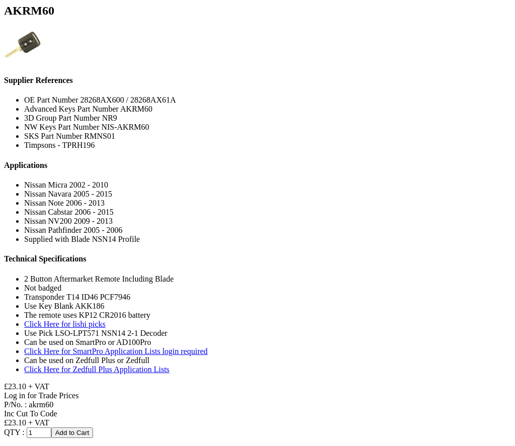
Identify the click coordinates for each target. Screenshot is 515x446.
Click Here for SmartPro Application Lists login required (116, 351)
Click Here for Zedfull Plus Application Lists (96, 369)
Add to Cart (72, 432)
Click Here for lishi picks (65, 324)
